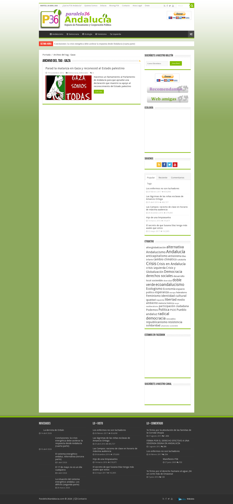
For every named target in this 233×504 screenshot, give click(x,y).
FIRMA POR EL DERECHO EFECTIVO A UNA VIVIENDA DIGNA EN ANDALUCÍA (168, 442)
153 (180, 462)
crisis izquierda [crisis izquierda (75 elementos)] (156, 268)
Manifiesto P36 (170, 459)
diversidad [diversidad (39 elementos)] (167, 281)
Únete (147, 6)
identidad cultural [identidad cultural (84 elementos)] (173, 296)
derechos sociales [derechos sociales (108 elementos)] (159, 276)
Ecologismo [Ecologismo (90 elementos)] (154, 289)
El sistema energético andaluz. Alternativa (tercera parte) (69, 457)
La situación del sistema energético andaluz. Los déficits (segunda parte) (67, 482)
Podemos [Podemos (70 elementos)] (152, 309)
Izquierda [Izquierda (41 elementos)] (160, 300)
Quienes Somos (90, 6)
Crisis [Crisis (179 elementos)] (151, 263)
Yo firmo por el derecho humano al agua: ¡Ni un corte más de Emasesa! (169, 472)
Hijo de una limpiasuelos (158, 217)
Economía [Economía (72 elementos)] (169, 288)
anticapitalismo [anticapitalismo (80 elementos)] (156, 256)
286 (164, 447)
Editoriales (83, 73)
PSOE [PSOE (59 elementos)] (173, 310)
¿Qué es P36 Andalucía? (71, 6)
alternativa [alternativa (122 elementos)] (175, 247)
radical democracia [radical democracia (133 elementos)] (157, 316)
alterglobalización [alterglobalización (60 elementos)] (156, 247)
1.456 (166, 436)
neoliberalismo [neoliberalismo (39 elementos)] (152, 306)
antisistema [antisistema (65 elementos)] (174, 256)
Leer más (99, 92)
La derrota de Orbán (53, 430)
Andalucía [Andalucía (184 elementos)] (175, 251)
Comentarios (177, 177)
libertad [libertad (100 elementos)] (171, 299)
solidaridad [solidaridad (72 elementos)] (153, 325)
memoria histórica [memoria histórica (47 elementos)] (166, 303)
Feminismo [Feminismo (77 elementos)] (153, 296)
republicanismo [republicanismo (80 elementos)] (156, 322)
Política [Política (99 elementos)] (164, 310)
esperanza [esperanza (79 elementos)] (162, 292)
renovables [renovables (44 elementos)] (171, 319)
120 (163, 477)
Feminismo (101, 34)
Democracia (73, 34)
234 (166, 454)
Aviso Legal (137, 6)
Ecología (87, 34)
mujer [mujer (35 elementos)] (177, 303)
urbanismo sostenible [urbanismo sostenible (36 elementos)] (169, 326)
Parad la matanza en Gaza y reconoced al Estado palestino (85, 68)
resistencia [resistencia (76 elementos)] (175, 322)
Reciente (163, 177)
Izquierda (115, 34)
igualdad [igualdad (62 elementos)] (151, 299)
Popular (151, 177)
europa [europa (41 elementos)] (172, 293)
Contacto (126, 6)
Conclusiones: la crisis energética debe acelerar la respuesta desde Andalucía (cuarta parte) (94, 44)
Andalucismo (56, 34)
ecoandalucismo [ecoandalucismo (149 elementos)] (170, 284)
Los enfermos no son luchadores (162, 188)
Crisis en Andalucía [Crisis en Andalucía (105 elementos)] (171, 264)
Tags (149, 183)
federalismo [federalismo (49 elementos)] (181, 292)
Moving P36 (114, 6)
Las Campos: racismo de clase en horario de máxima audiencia (167, 208)
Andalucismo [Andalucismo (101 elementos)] (156, 252)
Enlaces (103, 6)
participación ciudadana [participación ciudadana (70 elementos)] (174, 306)
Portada (44, 34)
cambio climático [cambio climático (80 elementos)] (165, 259)
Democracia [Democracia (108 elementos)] (173, 272)
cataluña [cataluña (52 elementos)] (181, 259)
